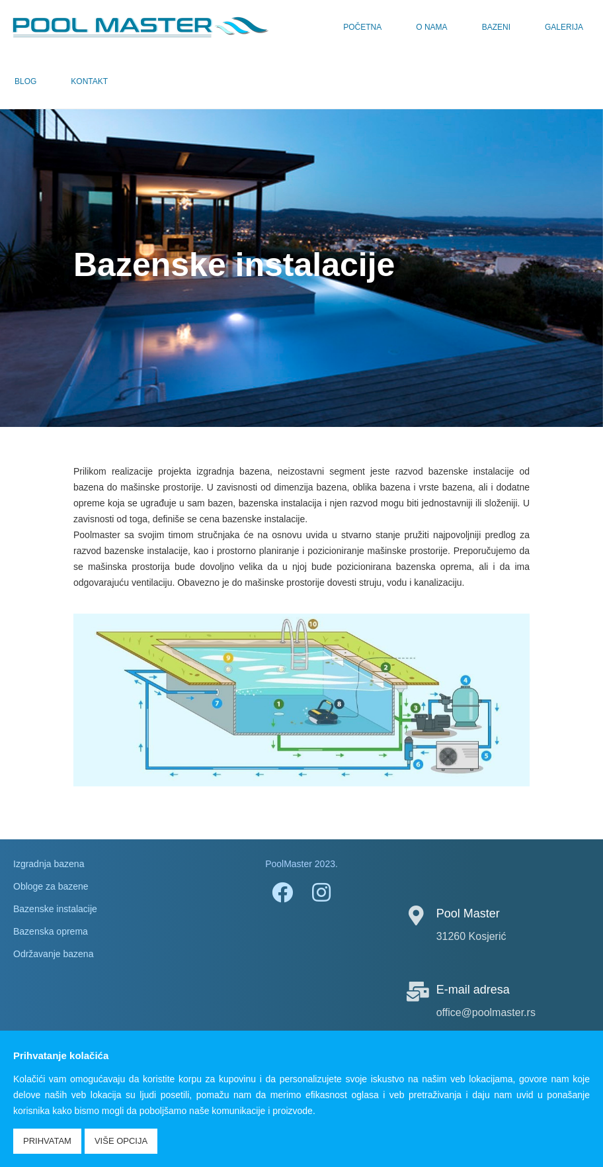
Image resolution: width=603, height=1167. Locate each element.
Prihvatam (47, 1141)
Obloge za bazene (51, 886)
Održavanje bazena (53, 954)
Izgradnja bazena (48, 864)
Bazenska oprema (50, 931)
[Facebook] (281, 891)
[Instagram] (321, 891)
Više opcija (121, 1141)
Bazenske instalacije (55, 909)
